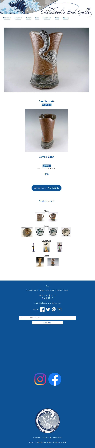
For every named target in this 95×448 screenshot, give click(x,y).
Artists (7, 18)
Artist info (46, 105)
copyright (36, 438)
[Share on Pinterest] (54, 309)
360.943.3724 (62, 290)
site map (46, 438)
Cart (57, 18)
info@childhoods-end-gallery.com (47, 303)
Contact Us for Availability (46, 188)
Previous (43, 201)
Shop (28, 18)
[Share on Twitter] (48, 309)
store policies (57, 438)
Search (66, 18)
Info (37, 18)
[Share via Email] (59, 309)
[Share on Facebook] (42, 309)
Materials (47, 18)
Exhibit (18, 18)
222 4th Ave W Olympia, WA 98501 (41, 290)
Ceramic (46, 166)
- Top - (47, 286)
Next (52, 201)
